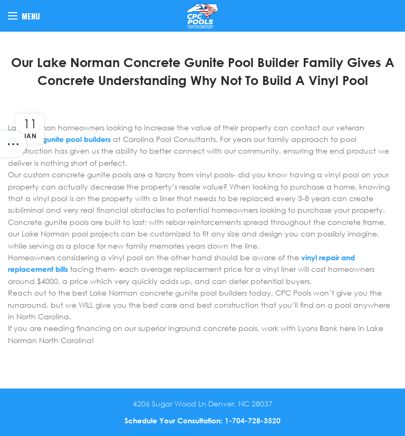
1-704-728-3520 (253, 420)
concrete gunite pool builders (59, 139)
